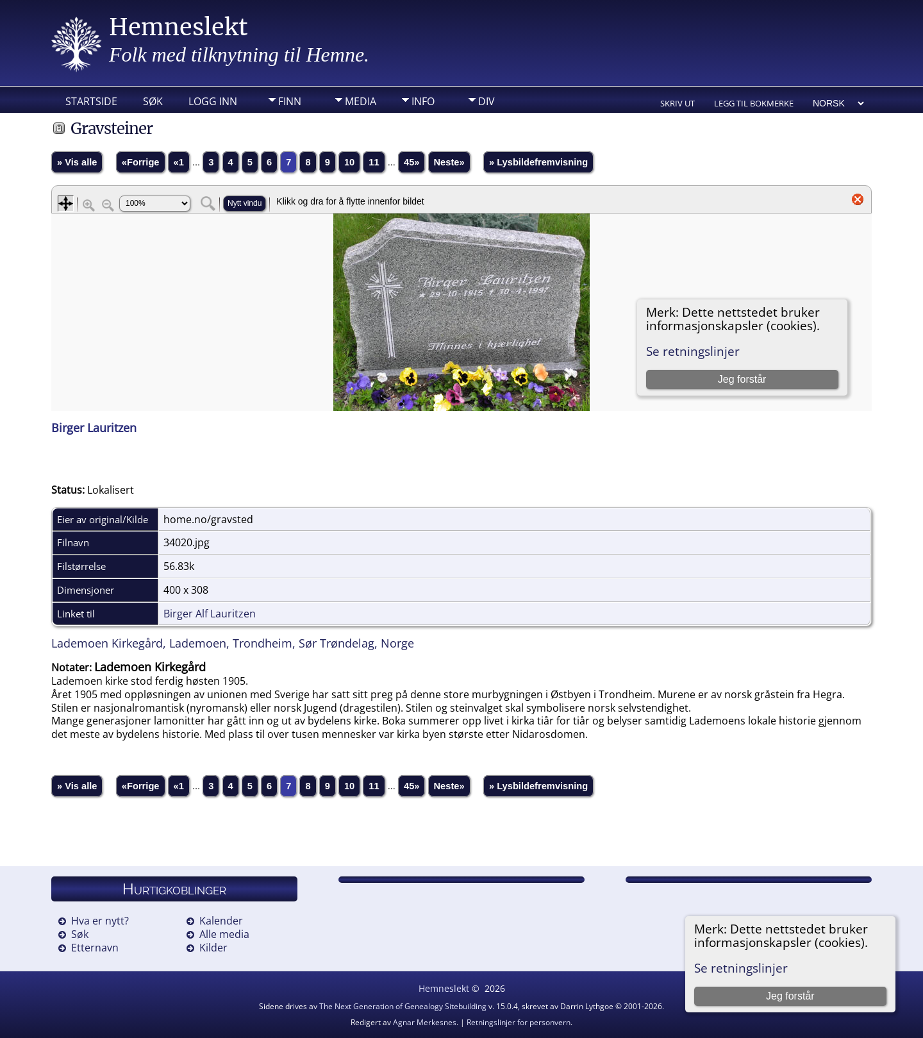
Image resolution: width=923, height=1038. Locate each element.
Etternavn (95, 948)
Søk (153, 101)
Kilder (213, 948)
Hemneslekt (178, 27)
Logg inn (212, 101)
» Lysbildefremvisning (538, 162)
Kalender (221, 921)
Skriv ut (677, 103)
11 (374, 162)
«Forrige (141, 162)
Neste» (449, 162)
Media (360, 101)
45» (411, 162)
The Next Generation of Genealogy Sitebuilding (402, 1006)
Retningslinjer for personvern (518, 1022)
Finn (289, 101)
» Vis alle (77, 162)
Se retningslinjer (741, 968)
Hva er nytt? (100, 921)
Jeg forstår (790, 996)
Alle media (224, 934)
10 (349, 162)
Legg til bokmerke (754, 103)
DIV (486, 101)
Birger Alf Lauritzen (209, 614)
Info (423, 101)
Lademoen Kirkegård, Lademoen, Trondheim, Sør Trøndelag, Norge (232, 643)
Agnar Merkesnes (424, 1022)
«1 (179, 162)
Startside (91, 101)
